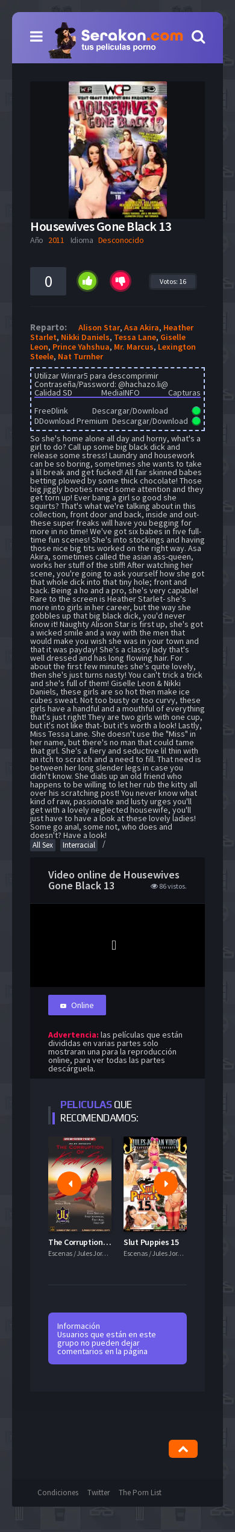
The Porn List (140, 1492)
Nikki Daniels (85, 337)
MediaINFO (120, 392)
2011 (56, 240)
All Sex (43, 845)
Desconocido (121, 240)
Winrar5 (74, 375)
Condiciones (57, 1492)
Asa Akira (141, 327)
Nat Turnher (80, 356)
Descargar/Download (130, 410)
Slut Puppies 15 (151, 1242)
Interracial (79, 845)
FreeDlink (51, 410)
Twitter (98, 1492)
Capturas (184, 392)
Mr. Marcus (134, 346)
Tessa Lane (135, 337)
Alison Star (99, 327)
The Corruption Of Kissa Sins (100, 1242)
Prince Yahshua (81, 346)
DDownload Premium (71, 420)
